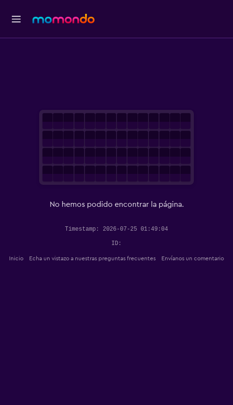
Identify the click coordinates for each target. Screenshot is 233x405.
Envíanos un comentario (192, 258)
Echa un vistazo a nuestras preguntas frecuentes (92, 258)
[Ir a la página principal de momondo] (63, 18)
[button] (16, 19)
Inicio (16, 258)
